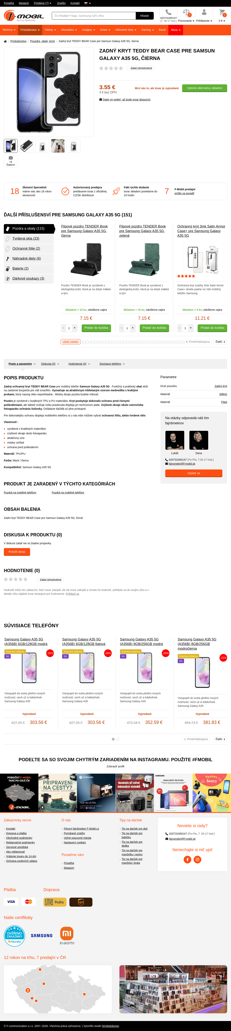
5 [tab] (90, 342)
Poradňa (9, 3)
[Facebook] (187, 859)
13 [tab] (113, 342)
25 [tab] (147, 342)
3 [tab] (84, 342)
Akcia (174, 29)
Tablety (49, 29)
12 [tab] (110, 342)
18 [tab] (127, 342)
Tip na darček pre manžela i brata (132, 861)
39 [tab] (188, 342)
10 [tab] (104, 342)
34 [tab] (173, 342)
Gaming (146, 29)
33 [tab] (170, 342)
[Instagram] (197, 859)
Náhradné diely (124, 29)
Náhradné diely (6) (23, 259)
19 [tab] (130, 342)
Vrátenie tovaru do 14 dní (21, 856)
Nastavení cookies (75, 842)
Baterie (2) (17, 269)
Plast (224, 402)
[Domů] (5, 41)
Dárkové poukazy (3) (24, 279)
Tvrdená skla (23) (22, 239)
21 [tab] (136, 342)
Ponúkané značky (74, 833)
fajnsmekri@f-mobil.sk (180, 463)
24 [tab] (145, 342)
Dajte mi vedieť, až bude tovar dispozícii (124, 99)
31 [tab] (165, 342)
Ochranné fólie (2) (22, 249)
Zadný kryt (221, 386)
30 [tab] (162, 342)
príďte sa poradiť (184, 193)
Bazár (162, 29)
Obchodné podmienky (19, 837)
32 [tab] (168, 342)
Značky (61, 3)
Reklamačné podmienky (20, 842)
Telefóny (7, 29)
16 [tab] (121, 342)
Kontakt (75, 3)
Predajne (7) (41, 3)
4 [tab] (87, 342)
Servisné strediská (17, 847)
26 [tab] (150, 342)
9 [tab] (101, 342)
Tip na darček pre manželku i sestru (132, 852)
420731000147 (189, 459)
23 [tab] (142, 342)
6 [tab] (92, 342)
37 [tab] (182, 342)
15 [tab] (119, 342)
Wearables (68, 29)
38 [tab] (185, 342)
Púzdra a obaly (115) (24, 229)
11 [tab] (107, 342)
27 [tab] (153, 342)
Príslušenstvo (29, 29)
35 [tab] (176, 342)
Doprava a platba (16, 833)
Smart (104, 29)
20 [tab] (133, 342)
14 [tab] (116, 342)
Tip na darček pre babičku (132, 835)
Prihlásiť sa (72, 593)
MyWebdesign (110, 1026)
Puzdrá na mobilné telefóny (20, 492)
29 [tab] (159, 342)
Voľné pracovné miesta (77, 837)
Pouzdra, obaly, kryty (42, 41)
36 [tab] (179, 342)
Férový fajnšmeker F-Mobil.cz (81, 828)
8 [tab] (98, 342)
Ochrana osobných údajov (21, 860)
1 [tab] (113, 739)
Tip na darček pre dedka (132, 843)
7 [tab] (95, 342)
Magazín (24, 3)
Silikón (223, 394)
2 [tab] (81, 342)
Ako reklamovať (15, 851)
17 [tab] (124, 342)
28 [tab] (156, 342)
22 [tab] (139, 342)
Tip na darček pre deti (135, 828)
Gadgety (87, 29)
